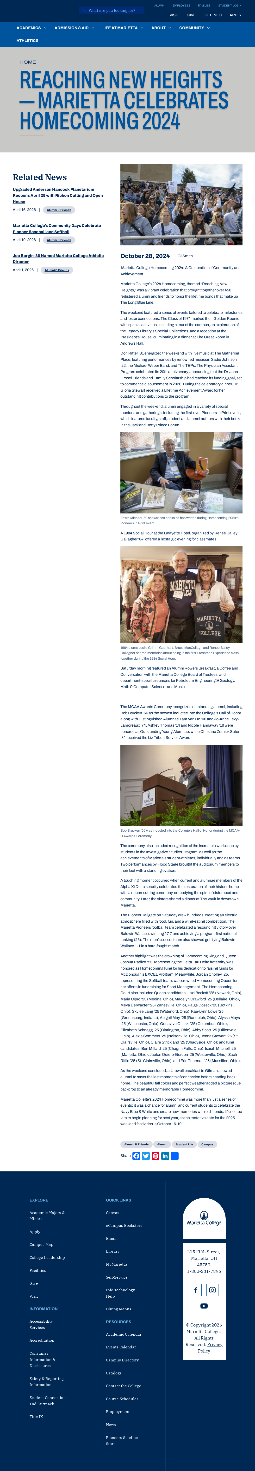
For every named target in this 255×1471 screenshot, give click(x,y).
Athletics (27, 41)
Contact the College (123, 1385)
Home (27, 62)
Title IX (36, 1416)
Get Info (213, 15)
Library (113, 1251)
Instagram (212, 1290)
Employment (118, 1411)
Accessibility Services (41, 1324)
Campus (207, 1144)
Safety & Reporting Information (47, 1381)
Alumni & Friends (59, 210)
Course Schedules (122, 1398)
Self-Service (117, 1277)
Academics (29, 28)
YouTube (204, 1306)
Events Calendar (121, 1347)
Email (111, 1238)
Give (191, 15)
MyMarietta (116, 1264)
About (158, 28)
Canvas (112, 1212)
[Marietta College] (42, 11)
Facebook (196, 1290)
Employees (181, 5)
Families (204, 5)
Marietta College (204, 1218)
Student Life (184, 1144)
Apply (236, 15)
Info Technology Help (120, 1293)
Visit (174, 15)
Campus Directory (122, 1360)
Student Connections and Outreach (49, 1400)
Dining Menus (118, 1309)
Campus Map (41, 1244)
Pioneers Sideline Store (122, 1440)
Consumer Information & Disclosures (42, 1359)
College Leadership (47, 1257)
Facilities (38, 1270)
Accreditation (42, 1340)
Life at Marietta (120, 28)
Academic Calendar (124, 1334)
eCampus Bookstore (124, 1225)
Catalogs (114, 1373)
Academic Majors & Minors (47, 1215)
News (111, 1424)
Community (191, 28)
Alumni (159, 5)
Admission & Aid (72, 28)
